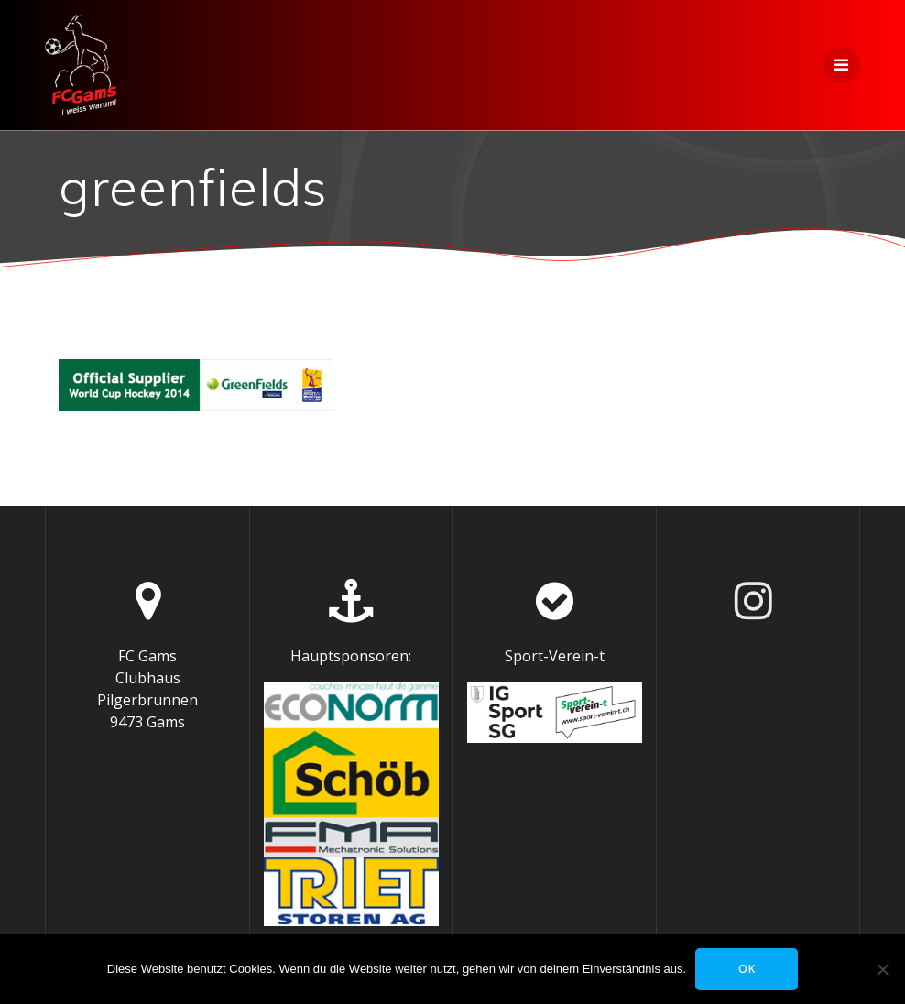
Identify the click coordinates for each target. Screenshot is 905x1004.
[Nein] (882, 969)
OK (747, 969)
